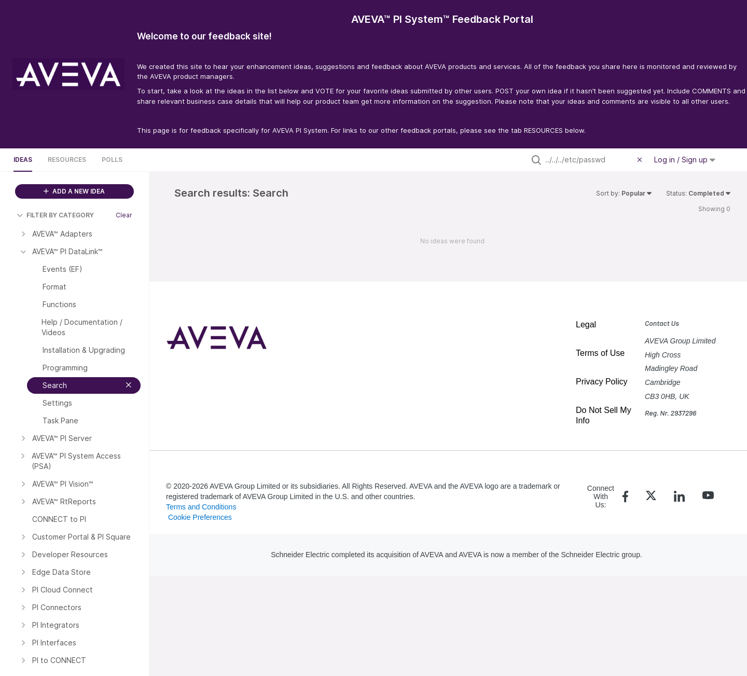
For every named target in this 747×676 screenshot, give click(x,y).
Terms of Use (600, 353)
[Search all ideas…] (589, 160)
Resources (67, 159)
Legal (586, 324)
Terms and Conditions (201, 507)
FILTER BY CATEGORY (55, 215)
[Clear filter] (641, 160)
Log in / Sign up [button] (684, 159)
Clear (124, 215)
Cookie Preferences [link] (200, 517)
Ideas (22, 159)
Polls (112, 159)
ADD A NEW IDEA (74, 191)
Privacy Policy (602, 381)
